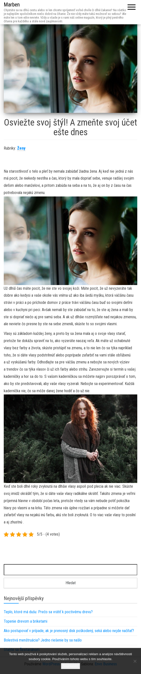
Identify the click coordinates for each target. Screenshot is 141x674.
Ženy (21, 148)
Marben (12, 4)
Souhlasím (70, 666)
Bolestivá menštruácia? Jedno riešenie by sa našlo (43, 640)
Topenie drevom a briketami (25, 621)
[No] (134, 661)
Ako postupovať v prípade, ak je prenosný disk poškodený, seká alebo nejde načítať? (69, 630)
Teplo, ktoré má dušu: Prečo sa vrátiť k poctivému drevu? (48, 612)
